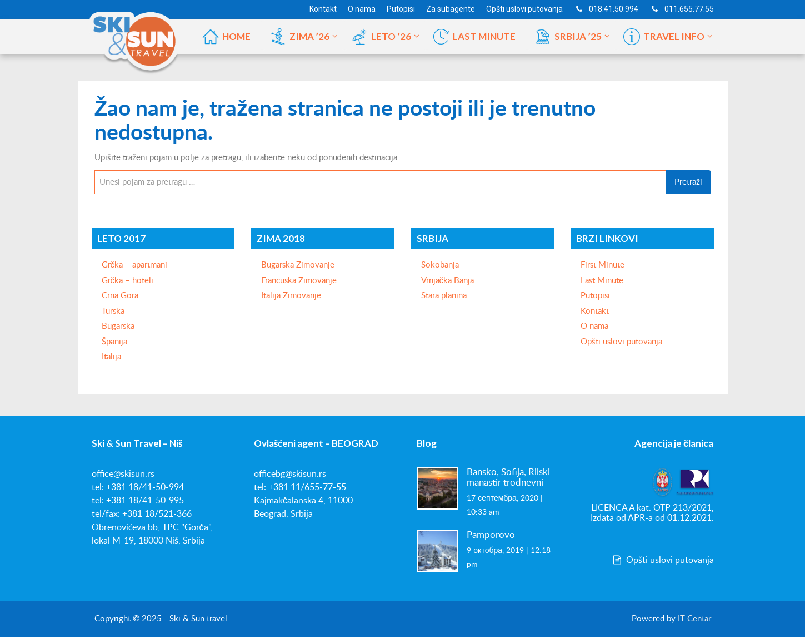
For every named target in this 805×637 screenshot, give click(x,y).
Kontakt (595, 311)
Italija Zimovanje (291, 296)
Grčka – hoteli (128, 280)
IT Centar (694, 619)
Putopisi (595, 296)
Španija (114, 342)
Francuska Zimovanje (299, 280)
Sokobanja (440, 265)
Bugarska (118, 326)
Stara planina (444, 296)
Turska (113, 311)
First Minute (602, 265)
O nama (594, 326)
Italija (111, 357)
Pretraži (688, 182)
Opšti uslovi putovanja (621, 342)
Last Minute (602, 280)
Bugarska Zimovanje (297, 265)
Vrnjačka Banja (447, 280)
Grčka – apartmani (135, 265)
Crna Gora (120, 296)
